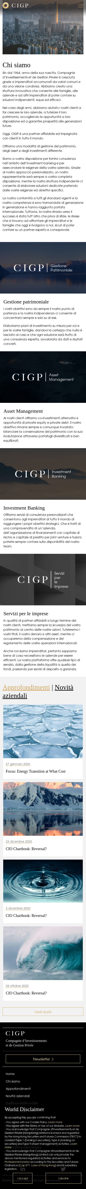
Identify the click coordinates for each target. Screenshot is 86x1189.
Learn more (55, 1122)
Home (10, 1074)
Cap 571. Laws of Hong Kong (37, 1165)
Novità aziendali (18, 1096)
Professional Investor (17, 1162)
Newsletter (43, 1059)
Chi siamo (13, 1081)
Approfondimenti (26, 687)
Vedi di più (43, 1012)
